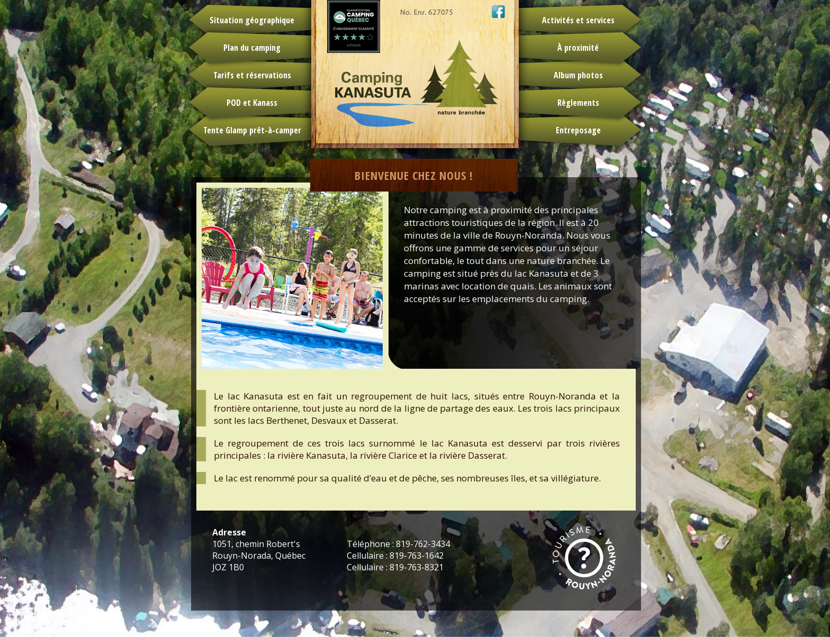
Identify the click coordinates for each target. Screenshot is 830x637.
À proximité (578, 47)
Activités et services (578, 20)
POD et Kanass (252, 102)
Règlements (578, 102)
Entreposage (578, 130)
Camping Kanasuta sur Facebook (498, 11)
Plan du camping (252, 47)
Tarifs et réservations (252, 75)
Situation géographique (252, 20)
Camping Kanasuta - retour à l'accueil (415, 74)
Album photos (578, 75)
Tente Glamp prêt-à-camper (252, 130)
